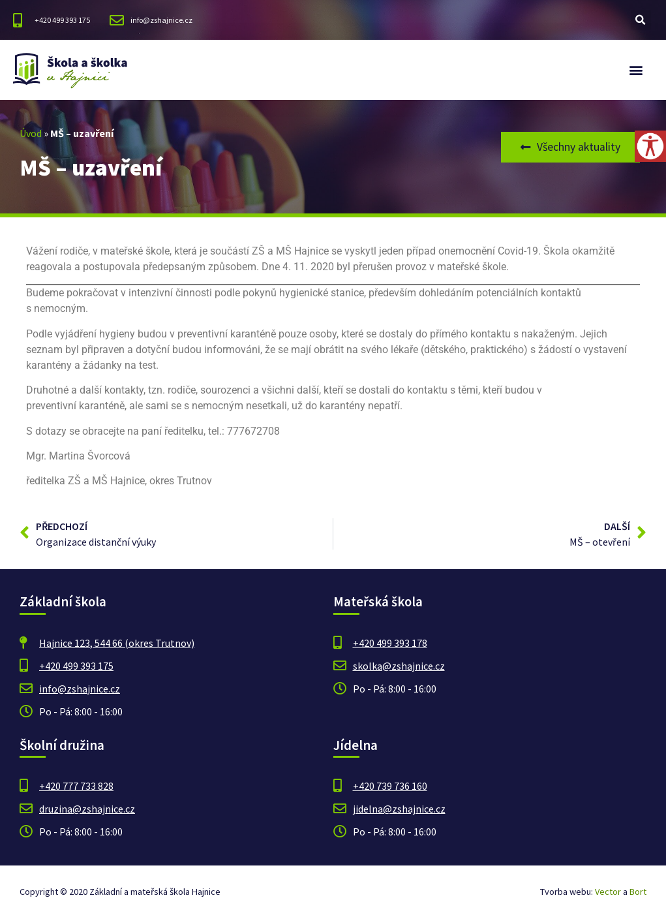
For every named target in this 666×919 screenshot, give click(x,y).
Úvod (31, 133)
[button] (641, 20)
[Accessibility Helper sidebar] (650, 146)
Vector (608, 891)
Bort (637, 891)
